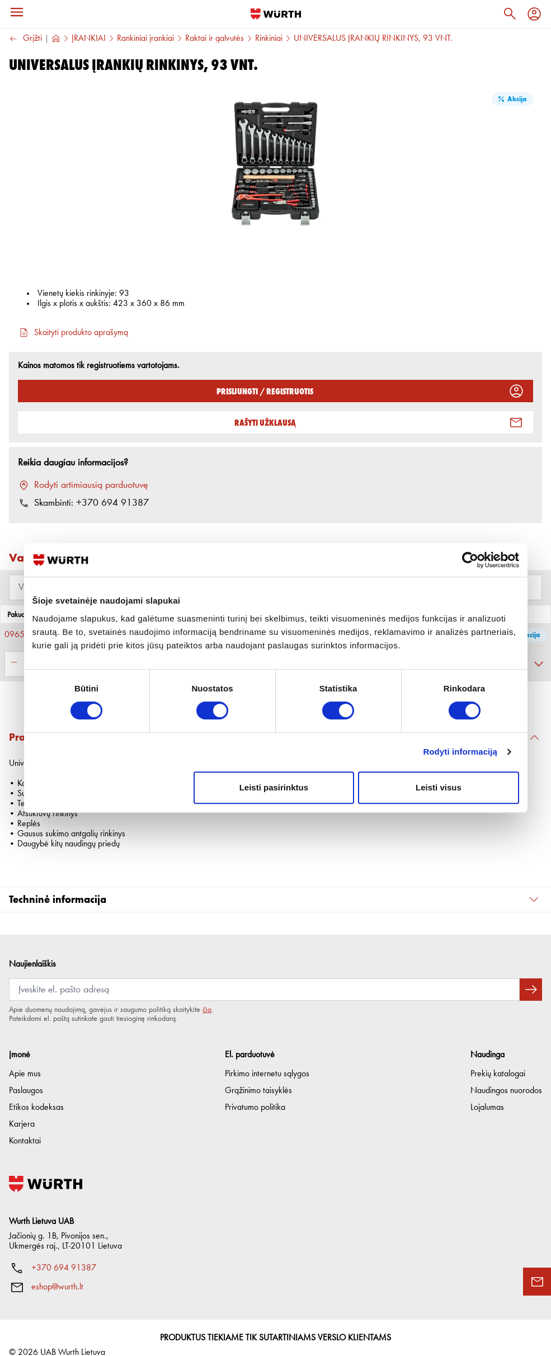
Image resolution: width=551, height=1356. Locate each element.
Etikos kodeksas (36, 1092)
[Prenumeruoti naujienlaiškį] (531, 974)
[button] (275, 884)
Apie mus (25, 1058)
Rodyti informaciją (460, 751)
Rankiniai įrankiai (145, 39)
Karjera (22, 1109)
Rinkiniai (268, 39)
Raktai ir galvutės (214, 39)
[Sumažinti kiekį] (13, 662)
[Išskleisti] (539, 664)
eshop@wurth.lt (57, 1272)
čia (206, 995)
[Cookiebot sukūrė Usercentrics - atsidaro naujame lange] (470, 560)
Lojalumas (487, 1092)
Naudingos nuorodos (506, 1075)
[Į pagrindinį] (276, 14)
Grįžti (25, 39)
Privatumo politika (255, 1092)
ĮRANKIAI (89, 39)
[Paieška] (509, 14)
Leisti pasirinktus (273, 787)
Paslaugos (26, 1075)
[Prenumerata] (264, 974)
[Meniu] (17, 12)
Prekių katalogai (497, 1058)
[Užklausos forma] (537, 1282)
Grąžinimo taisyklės (258, 1075)
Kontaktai (25, 1126)
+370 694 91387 (63, 1253)
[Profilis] (534, 14)
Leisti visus (438, 787)
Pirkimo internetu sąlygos (267, 1058)
